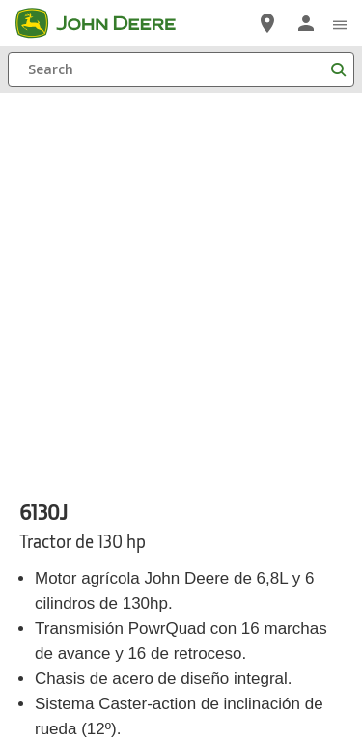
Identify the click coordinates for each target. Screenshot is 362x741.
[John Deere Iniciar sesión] (306, 23)
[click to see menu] (339, 23)
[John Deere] (107, 23)
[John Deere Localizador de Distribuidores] (267, 23)
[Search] (181, 69)
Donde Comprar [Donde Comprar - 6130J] (82, 435)
